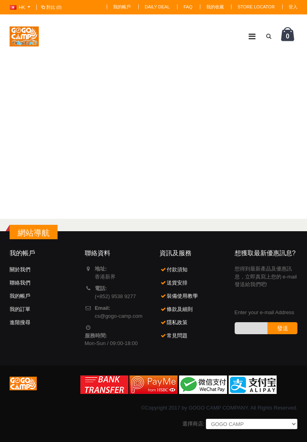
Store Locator (256, 6)
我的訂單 (20, 309)
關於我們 (20, 269)
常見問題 (177, 336)
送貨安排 (177, 283)
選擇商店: (193, 424)
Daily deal (157, 6)
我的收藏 (215, 6)
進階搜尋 (20, 322)
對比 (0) (51, 7)
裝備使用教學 (182, 296)
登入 (293, 6)
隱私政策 (177, 322)
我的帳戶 (122, 6)
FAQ (187, 6)
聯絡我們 (20, 283)
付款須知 (177, 269)
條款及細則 (180, 309)
